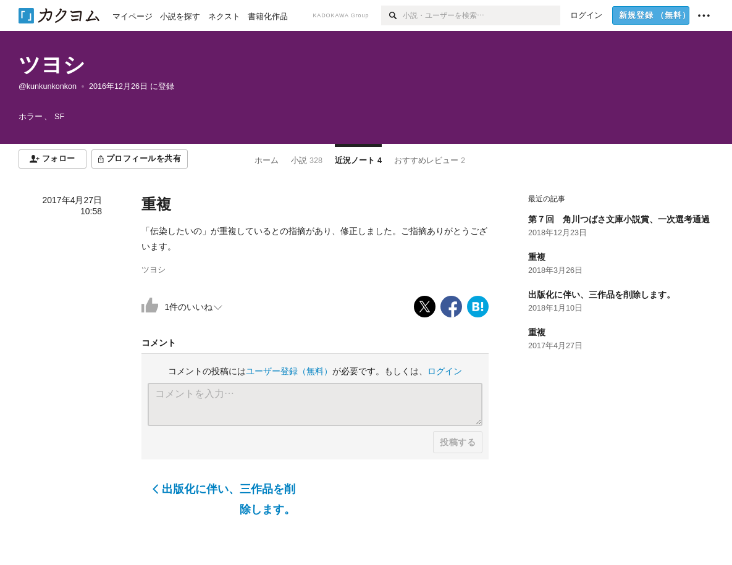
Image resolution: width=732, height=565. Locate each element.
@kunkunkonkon (48, 86)
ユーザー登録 (289, 371)
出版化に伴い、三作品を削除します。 (224, 499)
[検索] (392, 15)
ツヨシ (52, 64)
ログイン (444, 371)
